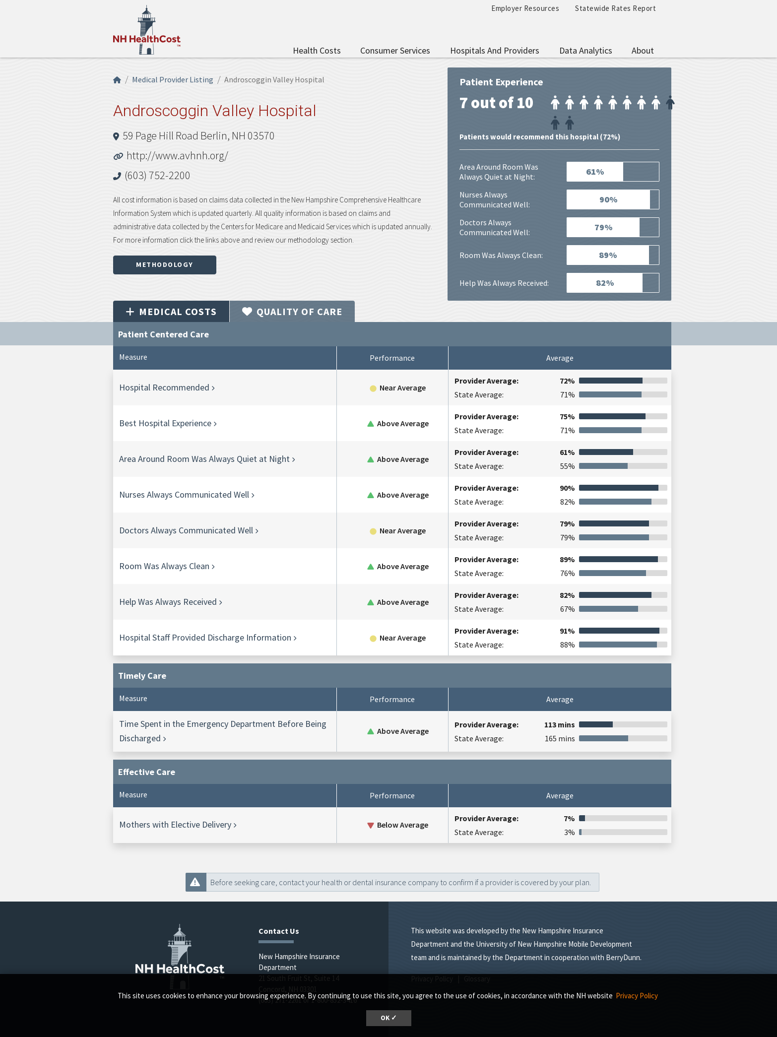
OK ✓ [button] (389, 1018)
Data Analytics (585, 50)
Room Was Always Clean (164, 566)
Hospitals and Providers (494, 50)
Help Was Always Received (168, 601)
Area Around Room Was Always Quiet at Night (204, 458)
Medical (171, 311)
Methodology (165, 264)
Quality (292, 311)
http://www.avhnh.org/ (177, 155)
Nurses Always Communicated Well (184, 494)
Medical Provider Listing (172, 79)
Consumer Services (395, 50)
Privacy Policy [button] (637, 995)
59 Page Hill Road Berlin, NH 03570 (199, 135)
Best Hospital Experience (165, 423)
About (643, 50)
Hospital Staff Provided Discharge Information (205, 637)
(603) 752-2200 (158, 175)
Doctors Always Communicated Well (186, 530)
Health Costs (317, 50)
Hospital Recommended (164, 387)
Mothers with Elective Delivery (175, 824)
